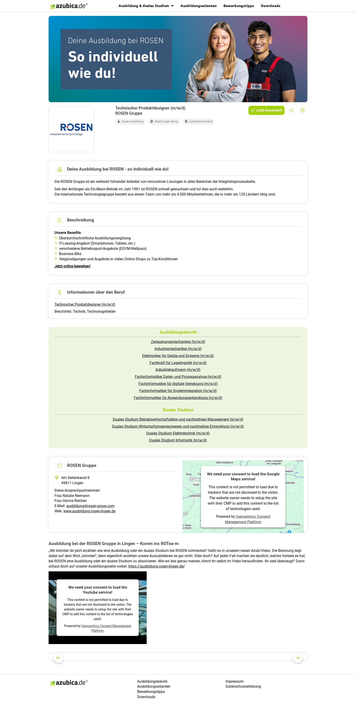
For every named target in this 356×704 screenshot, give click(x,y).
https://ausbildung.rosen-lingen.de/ (156, 566)
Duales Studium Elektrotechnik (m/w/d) (178, 433)
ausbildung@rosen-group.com (90, 506)
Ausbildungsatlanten (198, 5)
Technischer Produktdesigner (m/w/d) (84, 304)
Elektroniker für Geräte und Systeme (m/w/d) (178, 356)
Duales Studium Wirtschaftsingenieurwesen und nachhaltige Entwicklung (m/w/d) (178, 426)
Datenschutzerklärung (243, 686)
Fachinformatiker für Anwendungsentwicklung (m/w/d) (178, 398)
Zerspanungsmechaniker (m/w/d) (178, 342)
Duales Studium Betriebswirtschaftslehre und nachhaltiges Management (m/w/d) (178, 419)
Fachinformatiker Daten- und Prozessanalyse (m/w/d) (178, 376)
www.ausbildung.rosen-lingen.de (89, 511)
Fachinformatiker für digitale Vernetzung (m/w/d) (178, 384)
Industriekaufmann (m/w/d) (178, 369)
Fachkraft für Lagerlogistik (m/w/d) (178, 363)
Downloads (270, 5)
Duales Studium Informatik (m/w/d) (178, 440)
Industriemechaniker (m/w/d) (178, 349)
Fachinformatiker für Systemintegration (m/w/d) (178, 391)
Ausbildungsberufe (152, 681)
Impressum (235, 681)
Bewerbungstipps (238, 5)
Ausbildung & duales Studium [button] (144, 5)
